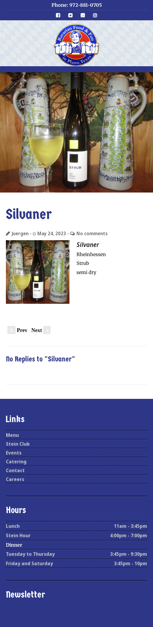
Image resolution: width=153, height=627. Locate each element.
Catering (16, 461)
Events (13, 452)
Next (41, 330)
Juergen (20, 233)
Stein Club (18, 444)
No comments (92, 233)
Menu (12, 435)
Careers (15, 479)
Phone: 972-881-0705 (76, 5)
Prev (17, 330)
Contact (15, 470)
